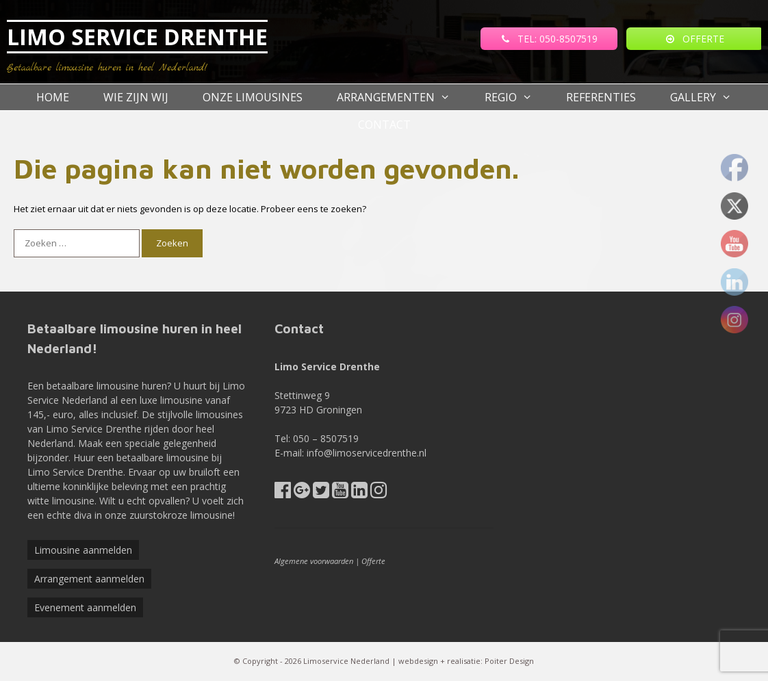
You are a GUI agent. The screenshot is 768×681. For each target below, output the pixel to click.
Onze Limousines (253, 97)
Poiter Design (509, 661)
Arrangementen (402, 97)
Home (52, 97)
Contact (384, 124)
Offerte (373, 561)
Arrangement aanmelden (89, 578)
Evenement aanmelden (85, 607)
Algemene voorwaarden (313, 561)
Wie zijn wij (135, 97)
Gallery (709, 97)
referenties (601, 97)
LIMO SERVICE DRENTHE (137, 36)
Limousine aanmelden (83, 549)
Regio (517, 97)
